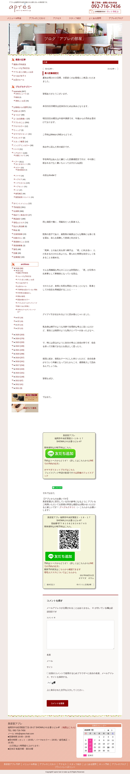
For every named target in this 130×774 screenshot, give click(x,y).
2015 (19, 373)
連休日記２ (51, 585)
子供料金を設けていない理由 (27, 289)
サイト (50, 667)
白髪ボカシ (18, 238)
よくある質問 (95, 18)
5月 (20, 271)
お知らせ (17, 111)
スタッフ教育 (19, 142)
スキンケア (18, 138)
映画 (17, 97)
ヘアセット (19, 186)
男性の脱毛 (21, 296)
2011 (18, 388)
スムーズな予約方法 (22, 68)
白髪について (20, 155)
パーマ (16, 149)
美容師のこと (19, 242)
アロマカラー (19, 126)
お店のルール (19, 80)
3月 (20, 321)
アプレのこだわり (37, 18)
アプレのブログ (116, 18)
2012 (19, 384)
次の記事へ (112, 69)
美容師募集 (18, 246)
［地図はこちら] (68, 727)
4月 (20, 318)
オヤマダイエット (21, 134)
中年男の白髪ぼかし (24, 293)
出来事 (16, 211)
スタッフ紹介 (75, 18)
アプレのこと (19, 122)
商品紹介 (17, 219)
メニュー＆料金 (14, 18)
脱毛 (15, 249)
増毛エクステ (19, 223)
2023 (19, 342)
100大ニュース (21, 94)
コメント (51, 618)
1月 (20, 328)
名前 (49, 655)
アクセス (57, 18)
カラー (17, 168)
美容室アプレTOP (12, 764)
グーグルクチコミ (67, 507)
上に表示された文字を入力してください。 (66, 690)
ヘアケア (18, 179)
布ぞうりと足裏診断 (84, 585)
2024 (19, 338)
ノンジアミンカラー (22, 145)
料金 (15, 230)
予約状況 (17, 207)
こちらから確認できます (69, 569)
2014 (19, 377)
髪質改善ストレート (22, 197)
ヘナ (17, 190)
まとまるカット (21, 164)
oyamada (17, 91)
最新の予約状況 (20, 64)
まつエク (17, 115)
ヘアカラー (18, 153)
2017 (19, 365)
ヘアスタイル (20, 183)
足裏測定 (17, 257)
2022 (19, 346)
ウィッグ (17, 130)
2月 (20, 325)
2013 (19, 381)
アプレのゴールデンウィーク (27, 303)
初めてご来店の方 (21, 215)
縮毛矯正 (18, 194)
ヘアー (16, 162)
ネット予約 (104, 764)
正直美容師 (18, 234)
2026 (19, 268)
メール (50, 661)
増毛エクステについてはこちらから (60, 572)
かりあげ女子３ (20, 76)
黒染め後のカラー (23, 299)
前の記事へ (49, 69)
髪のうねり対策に (23, 306)
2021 (19, 350)
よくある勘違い (20, 119)
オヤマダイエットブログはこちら (59, 470)
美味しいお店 (20, 101)
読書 (45, 62)
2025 (19, 335)
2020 (19, 354)
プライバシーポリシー (65, 767)
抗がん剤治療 (19, 226)
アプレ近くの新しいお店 (23, 72)
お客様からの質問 (21, 107)
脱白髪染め (21, 170)
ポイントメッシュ (21, 203)
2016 (19, 369)
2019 (19, 358)
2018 (19, 361)
